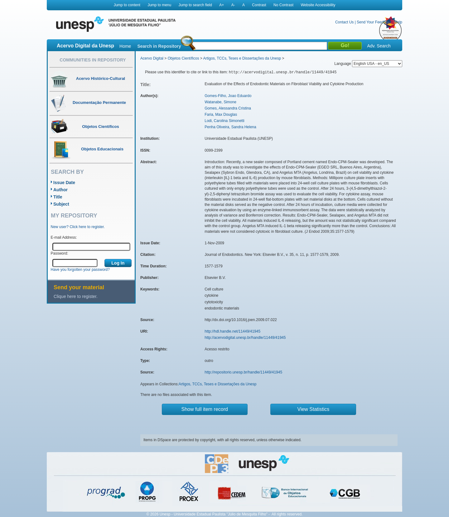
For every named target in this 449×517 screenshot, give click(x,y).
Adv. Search (378, 45)
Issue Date (64, 182)
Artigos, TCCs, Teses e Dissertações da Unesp (242, 58)
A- (233, 5)
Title (57, 196)
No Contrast (283, 5)
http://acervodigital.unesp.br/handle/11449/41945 (245, 337)
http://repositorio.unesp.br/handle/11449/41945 (243, 372)
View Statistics (313, 409)
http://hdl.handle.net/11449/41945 (232, 331)
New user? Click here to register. (78, 227)
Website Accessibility (318, 5)
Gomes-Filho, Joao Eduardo (228, 96)
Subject (61, 204)
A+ (221, 5)
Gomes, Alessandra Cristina (228, 108)
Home (125, 46)
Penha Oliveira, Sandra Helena (230, 127)
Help (398, 22)
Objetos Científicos (183, 58)
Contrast (259, 5)
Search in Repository (159, 46)
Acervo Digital (151, 58)
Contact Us (344, 22)
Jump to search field (195, 5)
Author (60, 189)
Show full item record (204, 409)
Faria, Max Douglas (221, 114)
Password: (59, 253)
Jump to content (126, 5)
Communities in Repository (93, 59)
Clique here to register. (76, 296)
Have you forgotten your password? (80, 269)
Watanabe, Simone (220, 102)
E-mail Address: (64, 237)
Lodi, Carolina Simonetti (224, 121)
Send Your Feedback (374, 22)
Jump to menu (159, 5)
